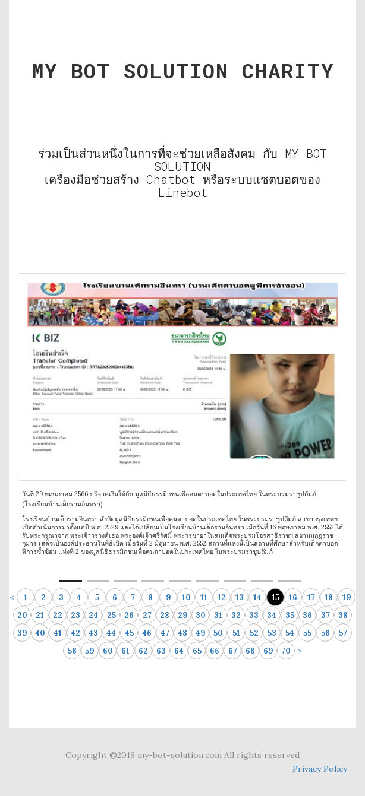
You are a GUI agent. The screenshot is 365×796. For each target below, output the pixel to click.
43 (93, 633)
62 (143, 651)
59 (90, 651)
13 (239, 597)
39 (22, 633)
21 (40, 615)
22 (57, 615)
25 (111, 615)
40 (40, 633)
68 (250, 651)
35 (289, 615)
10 (186, 597)
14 (257, 597)
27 (147, 615)
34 (271, 615)
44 (111, 633)
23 (75, 615)
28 (164, 615)
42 (75, 633)
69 (268, 651)
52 (254, 633)
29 (183, 615)
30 (201, 615)
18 (329, 597)
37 (325, 615)
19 (346, 597)
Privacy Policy (319, 768)
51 (236, 633)
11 (203, 597)
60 (108, 651)
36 (307, 615)
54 (289, 633)
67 (232, 651)
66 (214, 651)
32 (236, 615)
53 (272, 633)
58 (72, 651)
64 (179, 651)
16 (293, 597)
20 (22, 615)
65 (197, 651)
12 (222, 597)
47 (165, 633)
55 (307, 633)
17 (311, 597)
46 (147, 633)
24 (93, 615)
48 (182, 633)
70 (286, 651)
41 (58, 633)
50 (218, 633)
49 (201, 633)
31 (218, 615)
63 (161, 651)
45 (129, 633)
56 (325, 633)
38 (343, 615)
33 (254, 615)
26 (129, 615)
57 (343, 633)
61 (125, 651)
